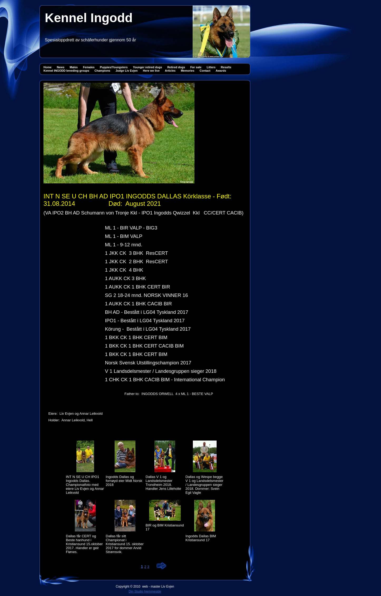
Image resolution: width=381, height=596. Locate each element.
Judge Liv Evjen (126, 70)
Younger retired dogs (147, 67)
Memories (187, 70)
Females (89, 67)
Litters (211, 67)
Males (74, 67)
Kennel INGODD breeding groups (66, 70)
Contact (205, 70)
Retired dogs (176, 67)
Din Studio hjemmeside (145, 591)
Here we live (151, 70)
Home (47, 67)
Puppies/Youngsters (114, 67)
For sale (195, 67)
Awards (221, 70)
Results (226, 67)
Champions (102, 70)
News (61, 67)
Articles (170, 70)
